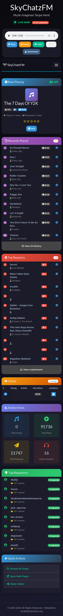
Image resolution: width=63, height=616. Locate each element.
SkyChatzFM (13, 65)
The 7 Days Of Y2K (21, 103)
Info (31, 128)
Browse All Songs (17, 568)
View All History (31, 246)
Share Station (15, 584)
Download (31, 51)
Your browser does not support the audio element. (31, 35)
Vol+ (38, 44)
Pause (25, 44)
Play (12, 44)
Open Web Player (17, 576)
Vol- (51, 44)
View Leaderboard (31, 369)
